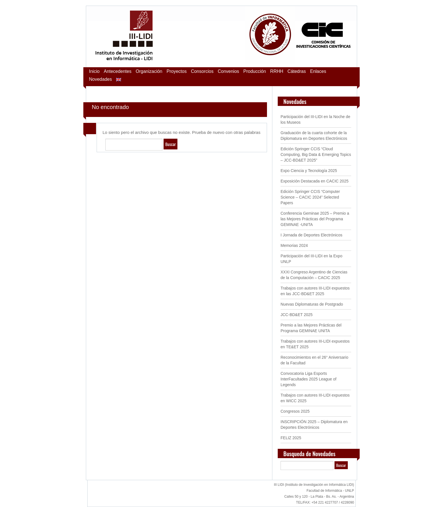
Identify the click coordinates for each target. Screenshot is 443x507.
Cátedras (297, 71)
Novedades (100, 79)
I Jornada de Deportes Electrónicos (311, 235)
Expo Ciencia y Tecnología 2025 (309, 170)
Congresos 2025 (295, 411)
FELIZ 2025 (291, 438)
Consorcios (202, 71)
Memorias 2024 (294, 245)
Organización (149, 71)
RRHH (276, 71)
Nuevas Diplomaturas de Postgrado (312, 304)
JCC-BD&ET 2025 (296, 314)
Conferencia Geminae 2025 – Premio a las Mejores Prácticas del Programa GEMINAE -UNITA (315, 219)
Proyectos (177, 71)
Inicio (94, 71)
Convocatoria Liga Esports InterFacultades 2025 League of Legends (308, 379)
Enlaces (318, 71)
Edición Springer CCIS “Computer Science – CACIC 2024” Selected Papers (310, 197)
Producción (254, 71)
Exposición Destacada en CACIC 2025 (314, 181)
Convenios (228, 71)
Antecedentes (117, 71)
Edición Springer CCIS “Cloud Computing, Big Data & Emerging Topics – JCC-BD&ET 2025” (316, 154)
